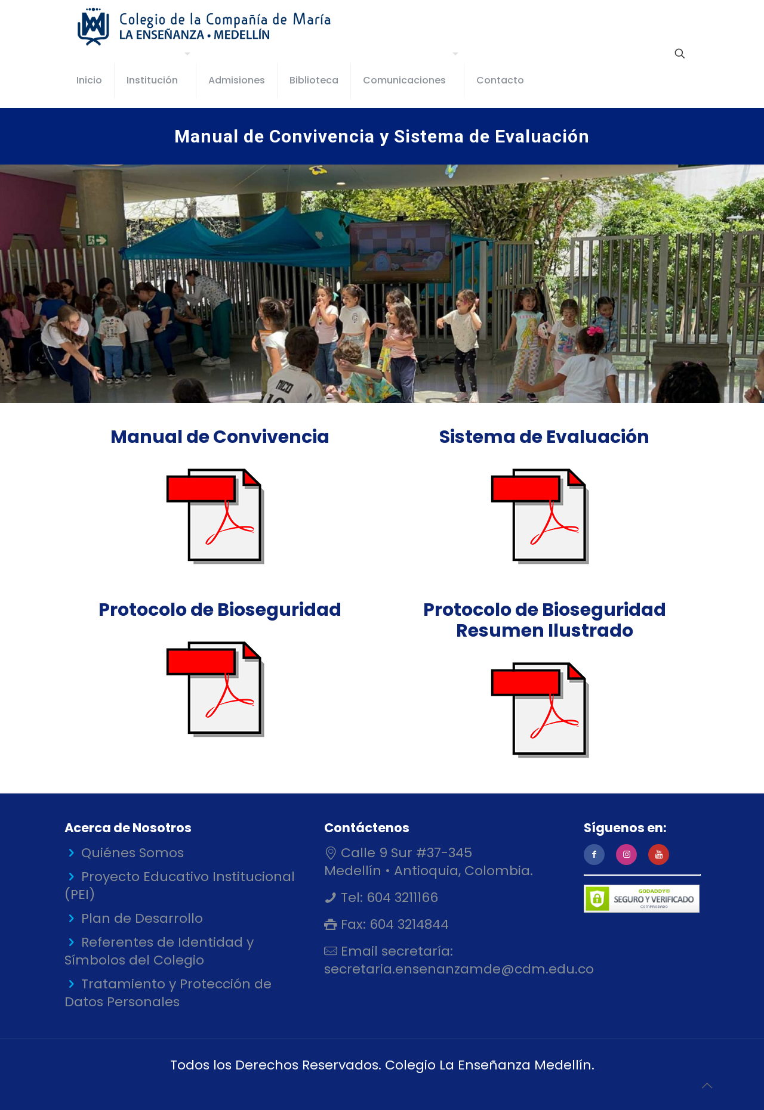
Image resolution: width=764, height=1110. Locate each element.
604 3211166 (400, 897)
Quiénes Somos (132, 853)
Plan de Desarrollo (142, 918)
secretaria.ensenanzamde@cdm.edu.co (459, 969)
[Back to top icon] (706, 1085)
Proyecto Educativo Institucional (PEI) (179, 885)
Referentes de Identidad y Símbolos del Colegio (159, 951)
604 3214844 (407, 924)
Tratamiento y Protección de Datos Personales (168, 993)
